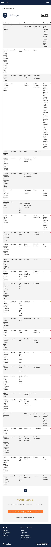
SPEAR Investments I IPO (6, 415)
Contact (23, 530)
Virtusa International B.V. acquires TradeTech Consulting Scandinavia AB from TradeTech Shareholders (6, 445)
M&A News (5, 530)
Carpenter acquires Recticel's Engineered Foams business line (5, 405)
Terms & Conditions (25, 537)
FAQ (22, 534)
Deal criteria (24, 532)
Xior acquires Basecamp (6, 367)
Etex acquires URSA (5, 394)
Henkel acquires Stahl (5, 153)
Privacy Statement (25, 535)
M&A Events (6, 534)
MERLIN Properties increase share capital (5, 87)
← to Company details (8, 8)
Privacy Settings (25, 539)
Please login (32, 517)
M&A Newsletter (6, 532)
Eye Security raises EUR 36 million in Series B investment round (6, 307)
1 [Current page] (25, 491)
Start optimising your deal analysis (25, 511)
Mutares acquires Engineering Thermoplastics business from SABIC (6, 180)
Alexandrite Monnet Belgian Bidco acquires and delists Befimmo (6, 357)
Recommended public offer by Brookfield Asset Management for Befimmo (6, 382)
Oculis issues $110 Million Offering (5, 219)
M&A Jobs (5, 535)
